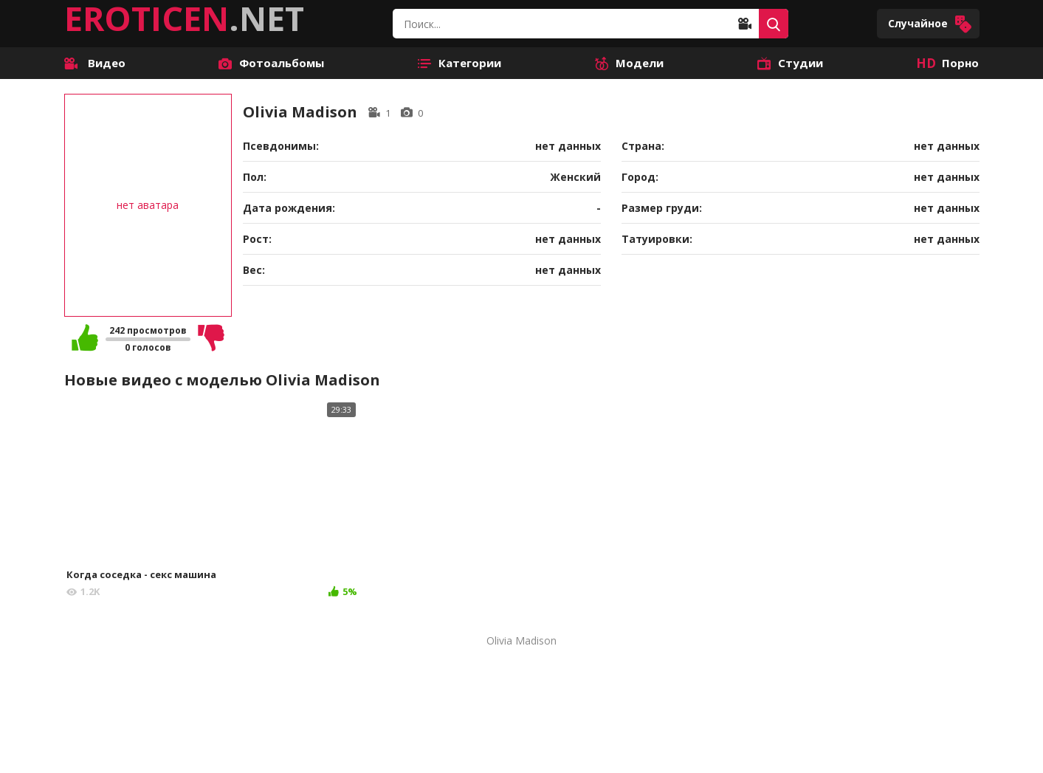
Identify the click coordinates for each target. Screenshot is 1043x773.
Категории (459, 62)
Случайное (930, 24)
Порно (947, 62)
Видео (94, 62)
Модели (629, 62)
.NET (184, 18)
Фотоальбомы (271, 62)
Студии (790, 62)
